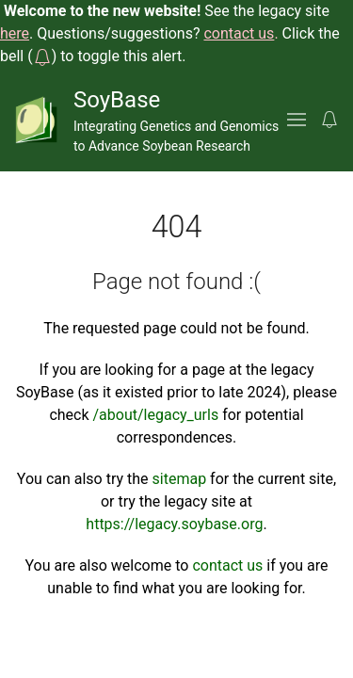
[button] (42, 56)
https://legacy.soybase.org (174, 524)
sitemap (179, 479)
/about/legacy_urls (156, 415)
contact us (227, 565)
